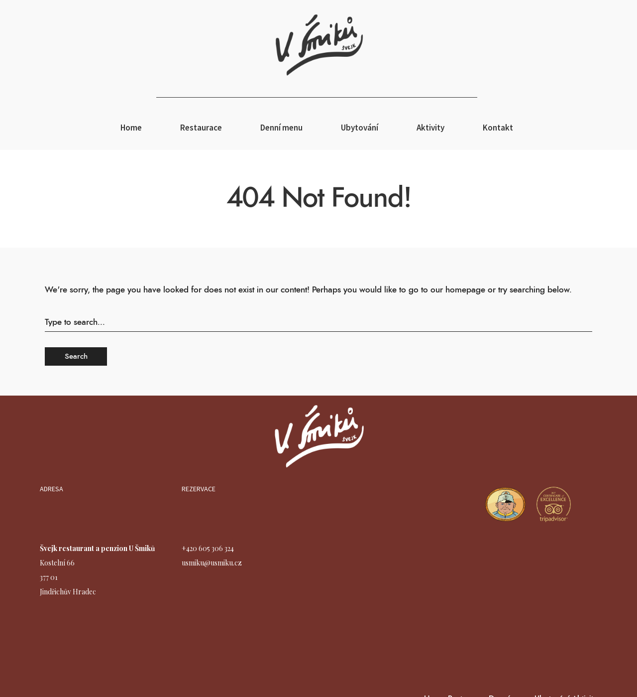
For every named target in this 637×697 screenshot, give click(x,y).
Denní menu (281, 127)
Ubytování (359, 127)
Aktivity (430, 127)
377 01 (49, 577)
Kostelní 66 (57, 562)
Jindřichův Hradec (68, 591)
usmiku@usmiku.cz (212, 562)
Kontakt (498, 127)
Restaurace (201, 127)
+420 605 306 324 (208, 548)
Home (131, 127)
